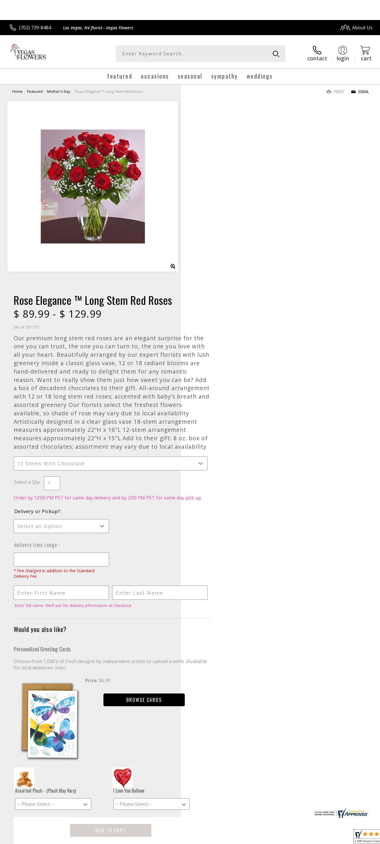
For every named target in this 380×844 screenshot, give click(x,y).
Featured (35, 91)
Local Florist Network (320, 838)
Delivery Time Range (213, 374)
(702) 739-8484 (35, 27)
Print (336, 91)
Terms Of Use (245, 838)
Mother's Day (58, 91)
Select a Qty (203, 305)
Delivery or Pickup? (213, 341)
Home (17, 91)
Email (360, 91)
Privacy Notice (279, 838)
